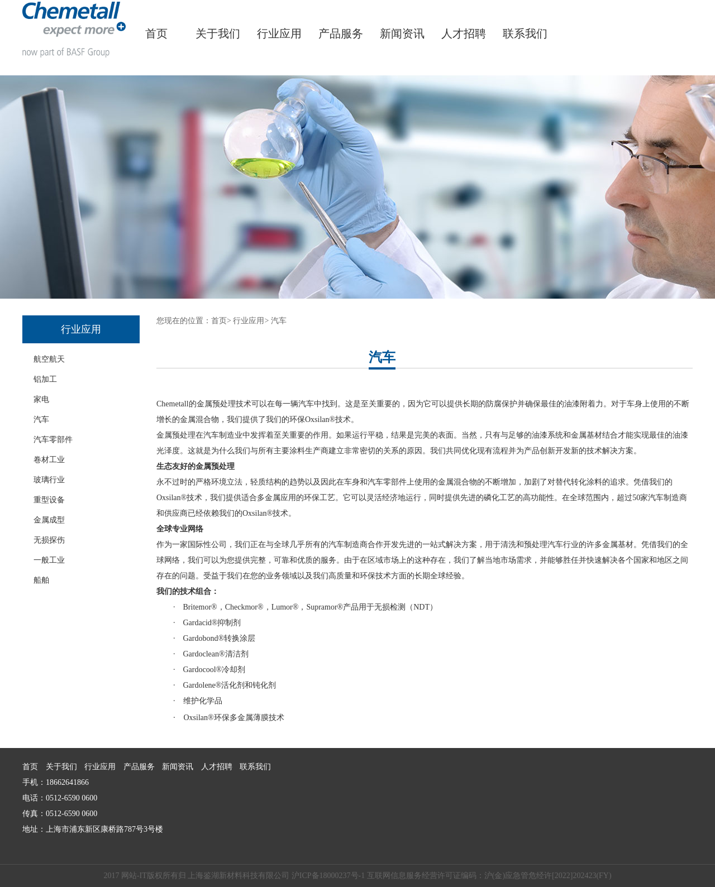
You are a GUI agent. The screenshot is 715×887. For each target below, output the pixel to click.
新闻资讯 (402, 33)
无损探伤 (49, 540)
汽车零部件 (53, 439)
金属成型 (49, 520)
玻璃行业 (49, 480)
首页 (156, 33)
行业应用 (279, 33)
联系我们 (525, 33)
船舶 (41, 580)
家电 (41, 399)
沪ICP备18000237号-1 (328, 875)
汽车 (41, 419)
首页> (221, 321)
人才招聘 (463, 33)
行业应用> (251, 321)
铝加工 (45, 379)
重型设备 (49, 500)
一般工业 (49, 560)
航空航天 (49, 359)
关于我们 (218, 33)
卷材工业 (49, 460)
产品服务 (340, 33)
